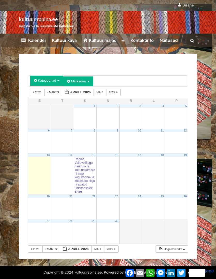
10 (139, 130)
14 (71, 155)
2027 (114, 92)
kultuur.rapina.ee (38, 19)
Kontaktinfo (142, 40)
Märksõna (78, 81)
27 (48, 220)
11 (162, 130)
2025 (37, 92)
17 (139, 155)
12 (185, 130)
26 (185, 196)
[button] (172, 249)
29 (93, 220)
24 (139, 196)
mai (100, 92)
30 (116, 220)
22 (93, 196)
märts (53, 92)
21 (71, 196)
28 (71, 220)
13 (48, 155)
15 (93, 155)
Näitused (169, 40)
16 (116, 155)
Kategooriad (46, 80)
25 (162, 196)
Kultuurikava (64, 40)
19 (185, 155)
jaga (201, 272)
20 (48, 196)
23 (116, 196)
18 (162, 155)
